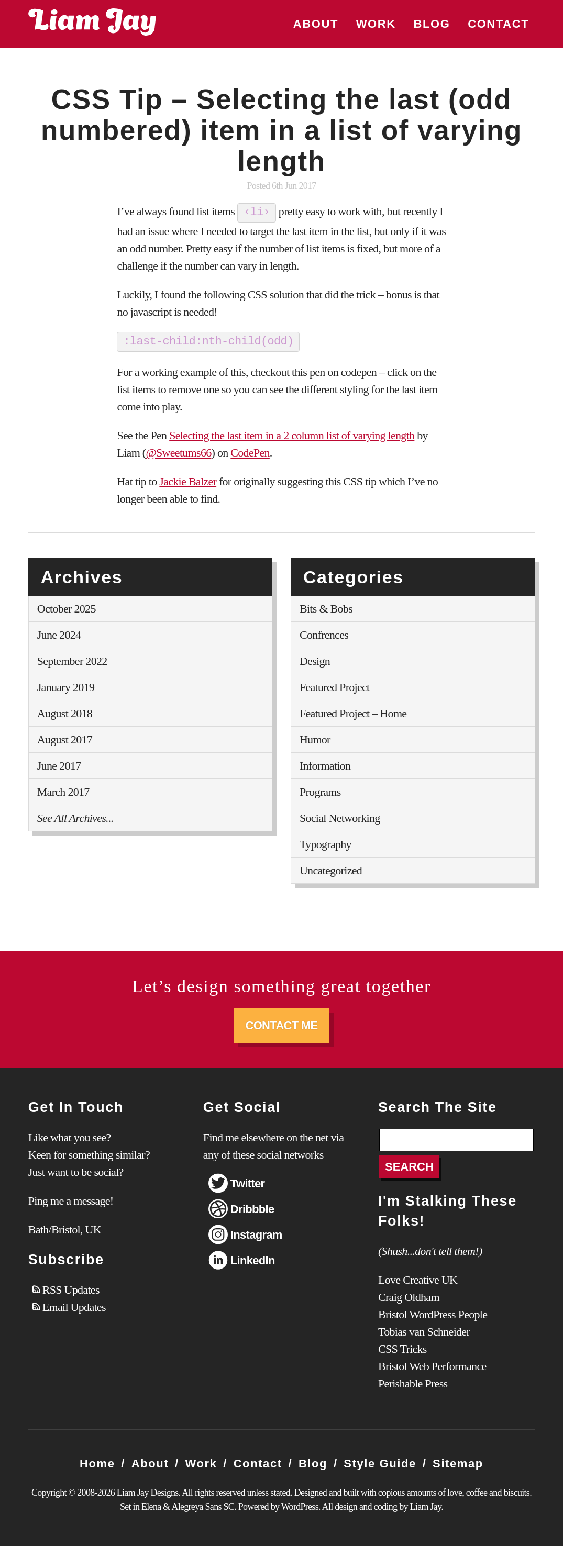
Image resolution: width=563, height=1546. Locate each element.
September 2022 (72, 659)
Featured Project (335, 686)
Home (97, 1463)
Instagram (256, 1233)
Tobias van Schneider (424, 1331)
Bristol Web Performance (432, 1365)
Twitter (247, 1182)
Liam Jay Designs (92, 22)
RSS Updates (71, 1288)
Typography (325, 843)
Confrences (324, 633)
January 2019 (66, 686)
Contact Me (281, 1024)
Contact (498, 23)
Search (409, 1166)
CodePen (250, 451)
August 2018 (64, 712)
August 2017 (64, 738)
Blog (431, 23)
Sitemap (458, 1463)
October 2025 (66, 607)
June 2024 (59, 633)
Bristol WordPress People (432, 1313)
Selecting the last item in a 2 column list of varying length (291, 434)
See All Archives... (75, 817)
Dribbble (252, 1208)
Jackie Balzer (187, 480)
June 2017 (59, 764)
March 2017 (63, 790)
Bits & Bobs (326, 607)
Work (376, 23)
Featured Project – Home (353, 712)
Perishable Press (412, 1382)
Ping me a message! (71, 1199)
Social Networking (340, 817)
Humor (315, 738)
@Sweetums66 (178, 451)
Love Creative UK (417, 1279)
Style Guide (380, 1463)
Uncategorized (331, 869)
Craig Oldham (408, 1296)
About (315, 23)
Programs (320, 790)
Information (325, 764)
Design (315, 659)
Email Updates (74, 1306)
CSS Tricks (402, 1348)
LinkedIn (252, 1259)
